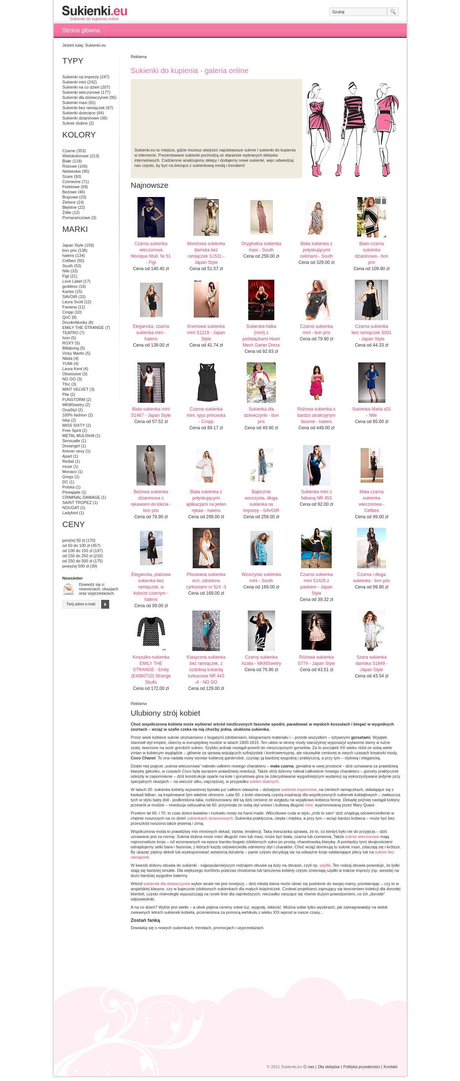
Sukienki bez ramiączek (84, 107)
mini (309, 805)
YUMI (68, 363)
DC (65, 482)
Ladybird (70, 513)
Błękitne (70, 207)
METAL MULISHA (79, 435)
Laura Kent (72, 368)
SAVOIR (70, 296)
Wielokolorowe (76, 156)
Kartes (68, 291)
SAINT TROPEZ (77, 502)
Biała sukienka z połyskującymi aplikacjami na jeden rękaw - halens (206, 501)
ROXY (68, 343)
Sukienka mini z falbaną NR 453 (316, 495)
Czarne (69, 150)
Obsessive (72, 374)
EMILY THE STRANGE (83, 327)
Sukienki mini (74, 82)
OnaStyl (70, 410)
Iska (66, 420)
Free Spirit (72, 430)
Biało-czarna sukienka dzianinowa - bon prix (371, 253)
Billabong (71, 348)
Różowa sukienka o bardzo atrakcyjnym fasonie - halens (316, 415)
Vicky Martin (74, 353)
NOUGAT (71, 507)
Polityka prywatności (361, 1066)
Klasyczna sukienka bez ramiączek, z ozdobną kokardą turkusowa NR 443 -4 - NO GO (206, 670)
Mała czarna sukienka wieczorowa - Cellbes (371, 501)
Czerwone (72, 181)
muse (67, 466)
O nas (308, 1066)
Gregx (68, 477)
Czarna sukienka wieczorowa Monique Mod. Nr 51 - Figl (151, 253)
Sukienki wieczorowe (81, 92)
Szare (68, 176)
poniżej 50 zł (74, 540)
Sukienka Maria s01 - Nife (371, 412)
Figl (66, 276)
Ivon (66, 338)
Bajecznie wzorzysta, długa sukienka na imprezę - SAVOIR (261, 501)
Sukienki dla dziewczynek (85, 97)
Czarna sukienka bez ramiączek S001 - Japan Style (372, 332)
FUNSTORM (74, 399)
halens (68, 255)
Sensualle (71, 441)
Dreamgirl (71, 446)
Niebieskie (72, 171)
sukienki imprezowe (299, 789)
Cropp (68, 312)
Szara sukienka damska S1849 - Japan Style (372, 663)
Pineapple (72, 492)
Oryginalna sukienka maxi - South (261, 247)
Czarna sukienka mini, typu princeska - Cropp (205, 415)
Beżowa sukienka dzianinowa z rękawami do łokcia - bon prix (151, 501)
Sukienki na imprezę (81, 77)
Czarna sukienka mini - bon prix (316, 329)
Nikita (68, 358)
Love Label (72, 281)
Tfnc (66, 384)
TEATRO (71, 332)
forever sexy (74, 451)
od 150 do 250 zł (77, 556)
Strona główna (81, 30)
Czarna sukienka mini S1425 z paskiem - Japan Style (316, 584)
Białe (67, 161)
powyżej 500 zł (76, 566)
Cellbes (69, 260)
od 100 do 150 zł (77, 550)
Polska (69, 487)
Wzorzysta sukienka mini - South (261, 577)
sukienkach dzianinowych (210, 818)
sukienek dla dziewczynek (166, 883)
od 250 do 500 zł (77, 561)
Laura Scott (73, 302)
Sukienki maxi (75, 102)
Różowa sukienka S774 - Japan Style (316, 660)
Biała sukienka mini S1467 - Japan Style (151, 412)
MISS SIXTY (74, 425)
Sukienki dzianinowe (81, 118)
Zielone (69, 202)
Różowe (70, 166)
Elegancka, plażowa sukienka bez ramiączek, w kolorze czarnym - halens (151, 587)
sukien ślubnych (264, 781)
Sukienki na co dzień (81, 87)
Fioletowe (71, 187)
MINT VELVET (76, 389)
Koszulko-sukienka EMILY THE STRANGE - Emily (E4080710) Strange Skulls (151, 670)
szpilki (325, 865)
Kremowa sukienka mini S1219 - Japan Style (206, 332)
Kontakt (390, 1066)
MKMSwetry (73, 404)
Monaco (70, 471)
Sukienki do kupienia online (94, 13)
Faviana (70, 307)
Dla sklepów (328, 1066)
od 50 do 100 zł (76, 545)
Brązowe (70, 197)
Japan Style (73, 245)
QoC (67, 317)
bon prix (70, 250)
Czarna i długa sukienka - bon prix (371, 577)
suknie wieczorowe (362, 836)
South (68, 266)
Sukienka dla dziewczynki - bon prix (261, 415)
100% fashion (75, 415)
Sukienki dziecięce (79, 113)
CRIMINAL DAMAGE (81, 497)
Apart (67, 456)
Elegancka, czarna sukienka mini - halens (151, 332)
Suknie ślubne (75, 123)
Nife (66, 271)
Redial (68, 461)
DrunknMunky (75, 322)
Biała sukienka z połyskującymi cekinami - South (316, 250)
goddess (70, 286)
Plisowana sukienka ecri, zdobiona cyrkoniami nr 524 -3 (206, 581)
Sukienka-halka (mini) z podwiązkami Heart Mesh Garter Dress (261, 336)
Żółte (67, 212)
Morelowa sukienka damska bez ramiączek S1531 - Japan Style (206, 253)
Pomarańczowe (76, 217)
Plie (66, 394)
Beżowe (70, 192)
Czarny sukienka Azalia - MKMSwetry (261, 660)
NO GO (69, 379)
